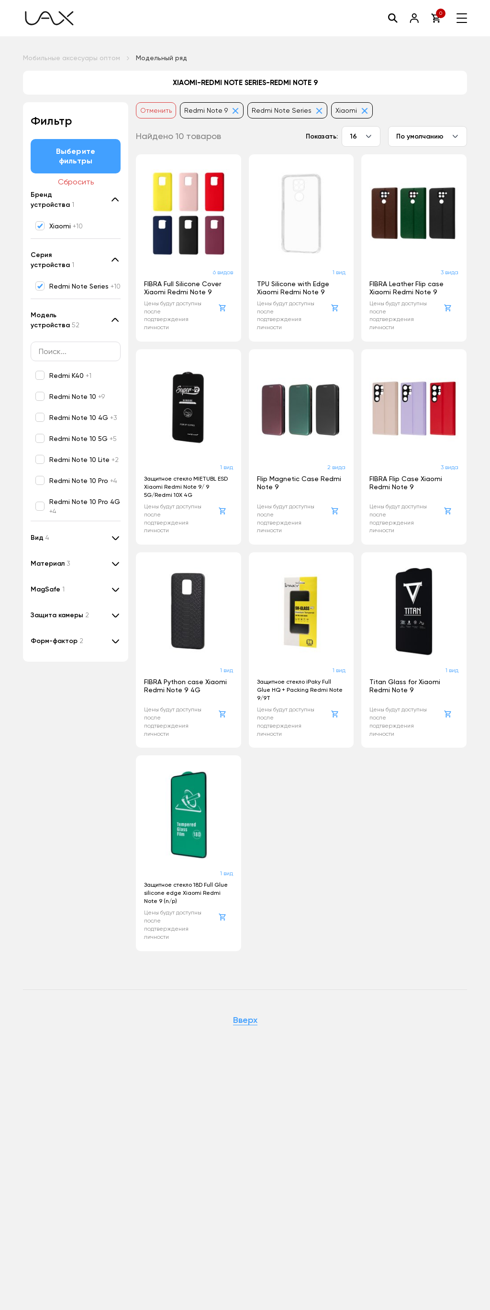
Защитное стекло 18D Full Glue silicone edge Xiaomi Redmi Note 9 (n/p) (186, 892)
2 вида (336, 467)
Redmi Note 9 (211, 111)
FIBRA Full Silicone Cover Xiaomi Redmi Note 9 (182, 288)
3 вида (449, 272)
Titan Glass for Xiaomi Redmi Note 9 (404, 686)
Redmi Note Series (287, 111)
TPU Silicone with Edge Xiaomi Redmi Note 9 (293, 288)
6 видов (223, 272)
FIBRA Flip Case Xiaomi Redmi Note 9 (405, 483)
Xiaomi (351, 111)
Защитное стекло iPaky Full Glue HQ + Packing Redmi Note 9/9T (300, 689)
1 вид (339, 272)
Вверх (245, 1020)
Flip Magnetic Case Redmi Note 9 (299, 483)
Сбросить (76, 181)
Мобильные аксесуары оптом (71, 58)
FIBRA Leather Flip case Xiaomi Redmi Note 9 (406, 288)
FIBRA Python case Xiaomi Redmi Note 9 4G (185, 686)
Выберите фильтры (75, 156)
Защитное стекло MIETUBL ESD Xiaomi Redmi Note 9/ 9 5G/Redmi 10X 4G (186, 486)
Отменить (156, 110)
